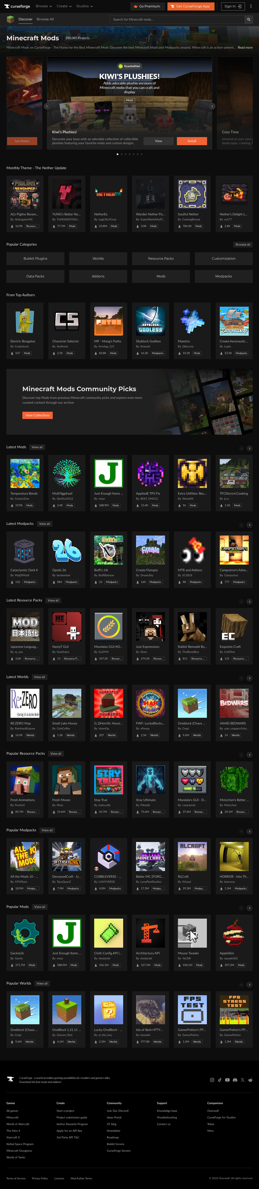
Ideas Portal (114, 1117)
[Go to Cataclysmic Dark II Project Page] (24, 559)
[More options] (251, 6)
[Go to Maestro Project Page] (192, 331)
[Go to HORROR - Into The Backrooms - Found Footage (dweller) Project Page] (234, 866)
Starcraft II (13, 1137)
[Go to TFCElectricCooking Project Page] (234, 483)
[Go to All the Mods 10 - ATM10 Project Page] (24, 866)
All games (12, 1111)
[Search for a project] (177, 19)
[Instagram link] (212, 1079)
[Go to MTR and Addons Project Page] (192, 559)
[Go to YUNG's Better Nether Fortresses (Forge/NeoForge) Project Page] (66, 204)
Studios (85, 6)
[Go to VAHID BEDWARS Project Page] (234, 713)
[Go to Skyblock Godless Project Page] (150, 331)
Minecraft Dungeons (19, 1150)
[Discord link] (235, 1079)
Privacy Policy (40, 1178)
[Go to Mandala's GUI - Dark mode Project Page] (192, 789)
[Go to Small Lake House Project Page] (66, 713)
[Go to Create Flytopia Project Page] (150, 559)
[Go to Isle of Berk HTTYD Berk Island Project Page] (150, 1019)
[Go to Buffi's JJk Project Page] (108, 559)
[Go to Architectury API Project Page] (150, 943)
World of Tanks (15, 1157)
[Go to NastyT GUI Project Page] (66, 636)
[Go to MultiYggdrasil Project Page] (66, 483)
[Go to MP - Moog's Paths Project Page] (108, 331)
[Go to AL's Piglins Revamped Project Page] (24, 204)
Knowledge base (167, 1111)
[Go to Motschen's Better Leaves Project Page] (234, 789)
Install (192, 141)
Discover (26, 19)
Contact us (163, 1124)
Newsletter (113, 1131)
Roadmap (113, 1137)
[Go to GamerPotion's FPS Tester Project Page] (192, 1019)
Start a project (65, 1111)
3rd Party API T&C (68, 1137)
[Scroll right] (249, 448)
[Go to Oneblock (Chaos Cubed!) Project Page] (192, 713)
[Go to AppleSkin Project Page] (234, 943)
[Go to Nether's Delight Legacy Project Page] (234, 204)
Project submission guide (72, 1117)
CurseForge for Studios (221, 1117)
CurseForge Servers (119, 1150)
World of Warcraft (17, 1124)
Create (64, 6)
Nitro (210, 1131)
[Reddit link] (250, 1079)
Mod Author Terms (81, 1178)
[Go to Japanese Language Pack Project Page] (24, 636)
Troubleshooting (167, 1117)
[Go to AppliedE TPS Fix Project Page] (150, 483)
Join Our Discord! (118, 1111)
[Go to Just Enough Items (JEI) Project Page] (108, 483)
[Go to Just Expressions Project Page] (150, 636)
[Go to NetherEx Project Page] (108, 204)
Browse (44, 6)
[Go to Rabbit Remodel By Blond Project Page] (192, 636)
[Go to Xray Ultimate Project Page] (150, 789)
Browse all (243, 244)
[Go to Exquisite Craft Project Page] (234, 636)
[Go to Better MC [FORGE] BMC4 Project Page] (150, 866)
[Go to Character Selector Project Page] (66, 331)
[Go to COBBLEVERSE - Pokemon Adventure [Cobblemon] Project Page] (108, 866)
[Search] (249, 20)
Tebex (210, 1124)
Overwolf (213, 1111)
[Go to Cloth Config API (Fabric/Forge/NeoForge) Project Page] (108, 943)
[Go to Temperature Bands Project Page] (24, 483)
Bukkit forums (115, 1144)
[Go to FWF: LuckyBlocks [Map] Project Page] (150, 713)
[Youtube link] (227, 1079)
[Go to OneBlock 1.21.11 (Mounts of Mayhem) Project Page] (66, 1019)
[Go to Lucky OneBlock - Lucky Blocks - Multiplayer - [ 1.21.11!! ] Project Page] (108, 1019)
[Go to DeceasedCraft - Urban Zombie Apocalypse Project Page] (66, 866)
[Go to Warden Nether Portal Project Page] (150, 204)
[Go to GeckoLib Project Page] (24, 943)
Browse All (45, 19)
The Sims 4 (13, 1131)
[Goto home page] (17, 6)
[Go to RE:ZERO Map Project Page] (24, 713)
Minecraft (12, 1117)
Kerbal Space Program (20, 1144)
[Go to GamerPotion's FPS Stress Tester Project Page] (234, 1019)
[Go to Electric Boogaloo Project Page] (24, 331)
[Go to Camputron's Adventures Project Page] (234, 559)
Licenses (59, 1178)
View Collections (38, 415)
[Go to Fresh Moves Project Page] (66, 789)
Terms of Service (16, 1178)
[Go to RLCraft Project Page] (192, 866)
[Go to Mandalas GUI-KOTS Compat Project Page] (108, 636)
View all (37, 447)
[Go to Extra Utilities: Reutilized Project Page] (192, 483)
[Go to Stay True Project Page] (108, 789)
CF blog (111, 1124)
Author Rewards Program (72, 1124)
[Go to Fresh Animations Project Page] (24, 789)
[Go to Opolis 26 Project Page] (66, 559)
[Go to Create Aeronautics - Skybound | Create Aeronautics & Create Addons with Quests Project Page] (234, 331)
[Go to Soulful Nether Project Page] (192, 204)
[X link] (242, 1079)
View (158, 141)
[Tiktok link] (219, 1079)
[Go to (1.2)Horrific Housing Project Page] (108, 713)
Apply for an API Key (69, 1131)
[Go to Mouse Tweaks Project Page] (192, 943)
